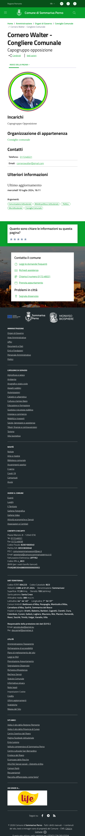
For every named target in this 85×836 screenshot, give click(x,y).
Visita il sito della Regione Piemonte (23, 724)
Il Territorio (12, 506)
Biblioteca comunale (16, 460)
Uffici (9, 341)
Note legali (12, 687)
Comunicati (12, 477)
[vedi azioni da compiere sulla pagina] (29, 55)
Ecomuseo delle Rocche (18, 759)
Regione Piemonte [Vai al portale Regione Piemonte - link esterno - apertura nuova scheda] (14, 3)
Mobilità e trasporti (15, 418)
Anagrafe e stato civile (17, 383)
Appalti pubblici (14, 388)
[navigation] (5, 12)
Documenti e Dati (15, 346)
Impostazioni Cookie (16, 691)
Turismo (10, 431)
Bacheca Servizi (14, 674)
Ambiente (11, 379)
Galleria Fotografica (16, 510)
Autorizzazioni (13, 392)
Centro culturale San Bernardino (22, 750)
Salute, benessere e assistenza (21, 422)
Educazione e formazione (18, 405)
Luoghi (10, 502)
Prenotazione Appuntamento (20, 661)
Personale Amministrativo (19, 354)
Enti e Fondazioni (15, 350)
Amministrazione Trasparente (20, 643)
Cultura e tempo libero (17, 401)
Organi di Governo (43, 23)
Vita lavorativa (14, 435)
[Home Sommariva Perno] (38, 12)
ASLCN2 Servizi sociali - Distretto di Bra (25, 764)
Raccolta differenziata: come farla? (23, 777)
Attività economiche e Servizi (20, 519)
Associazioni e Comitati (17, 523)
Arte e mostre (13, 456)
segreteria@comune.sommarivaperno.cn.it (32, 554)
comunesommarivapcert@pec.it (27, 551)
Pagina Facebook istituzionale (20, 737)
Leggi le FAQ (13, 657)
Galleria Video (13, 515)
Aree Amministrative (16, 337)
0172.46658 (17, 541)
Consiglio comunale (18, 139)
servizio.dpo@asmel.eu (23, 627)
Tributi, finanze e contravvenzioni (22, 427)
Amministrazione (24, 23)
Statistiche (12, 704)
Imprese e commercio (17, 414)
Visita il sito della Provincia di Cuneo (23, 729)
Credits (10, 696)
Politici (10, 359)
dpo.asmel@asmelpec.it (22, 630)
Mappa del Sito (14, 709)
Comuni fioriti (13, 768)
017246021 (26, 157)
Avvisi (10, 482)
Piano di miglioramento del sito (21, 652)
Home (10, 23)
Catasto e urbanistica (16, 396)
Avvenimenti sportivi (16, 464)
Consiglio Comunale (64, 23)
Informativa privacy (16, 683)
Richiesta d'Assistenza (17, 670)
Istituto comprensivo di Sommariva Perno (26, 746)
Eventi (10, 497)
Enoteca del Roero (15, 755)
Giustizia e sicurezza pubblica (20, 409)
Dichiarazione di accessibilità (20, 648)
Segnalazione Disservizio (18, 665)
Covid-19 (11, 473)
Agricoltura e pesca (16, 375)
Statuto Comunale (15, 678)
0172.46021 (16, 538)
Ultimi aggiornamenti (16, 700)
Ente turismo (13, 742)
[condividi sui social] (14, 55)
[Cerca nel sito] (74, 13)
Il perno (10, 469)
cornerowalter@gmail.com (30, 163)
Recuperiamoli (13, 772)
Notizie (10, 451)
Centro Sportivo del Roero (19, 733)
